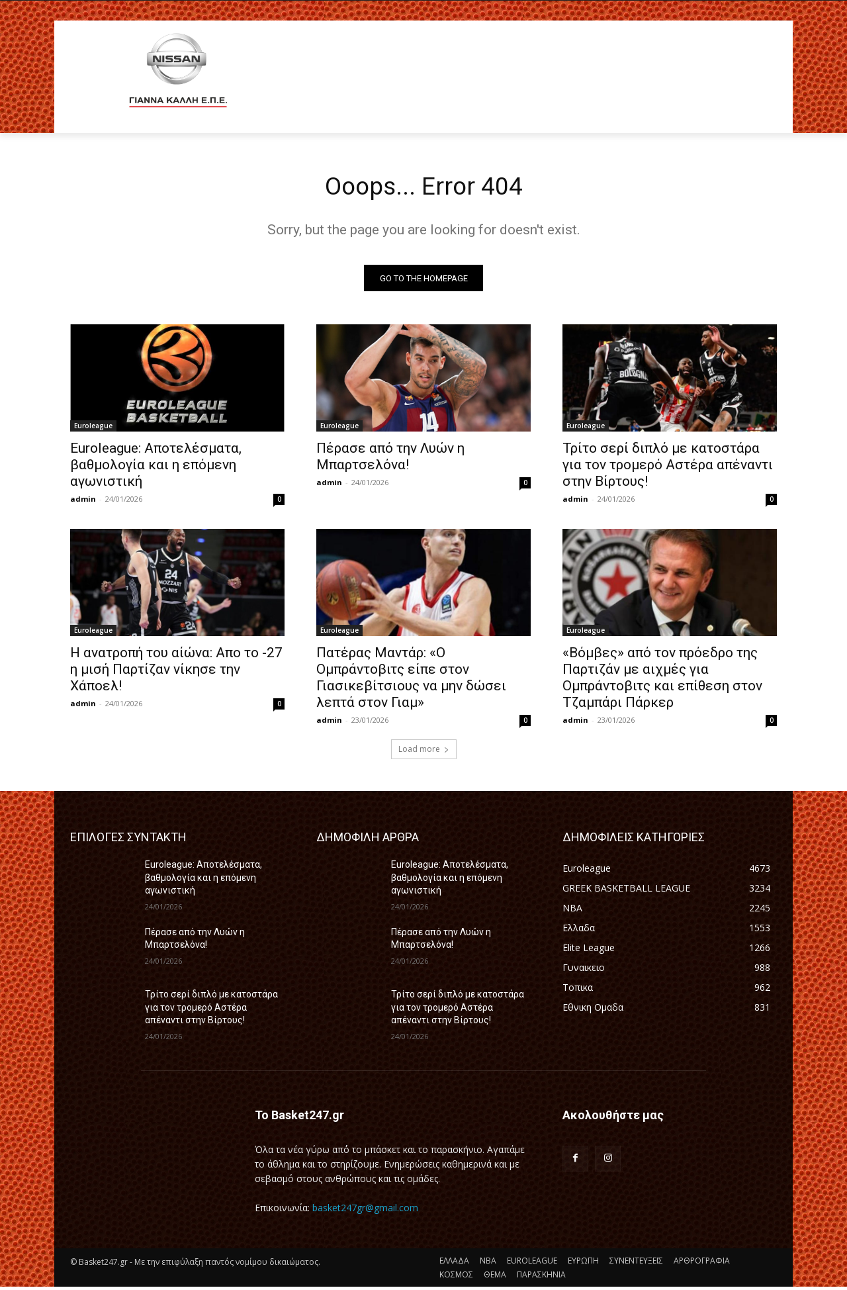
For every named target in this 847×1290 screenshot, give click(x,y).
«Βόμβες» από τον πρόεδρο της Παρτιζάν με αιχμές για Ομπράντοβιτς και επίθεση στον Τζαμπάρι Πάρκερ (662, 681)
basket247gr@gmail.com (365, 1210)
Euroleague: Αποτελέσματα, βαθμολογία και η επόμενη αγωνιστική (156, 467)
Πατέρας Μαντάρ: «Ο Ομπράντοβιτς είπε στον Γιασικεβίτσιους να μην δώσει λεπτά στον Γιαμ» (411, 681)
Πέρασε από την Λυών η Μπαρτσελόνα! (390, 459)
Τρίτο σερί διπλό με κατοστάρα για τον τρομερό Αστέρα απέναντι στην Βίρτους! (667, 467)
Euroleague (93, 429)
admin (83, 502)
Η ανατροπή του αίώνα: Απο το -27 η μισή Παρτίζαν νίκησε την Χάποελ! (176, 672)
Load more (423, 752)
